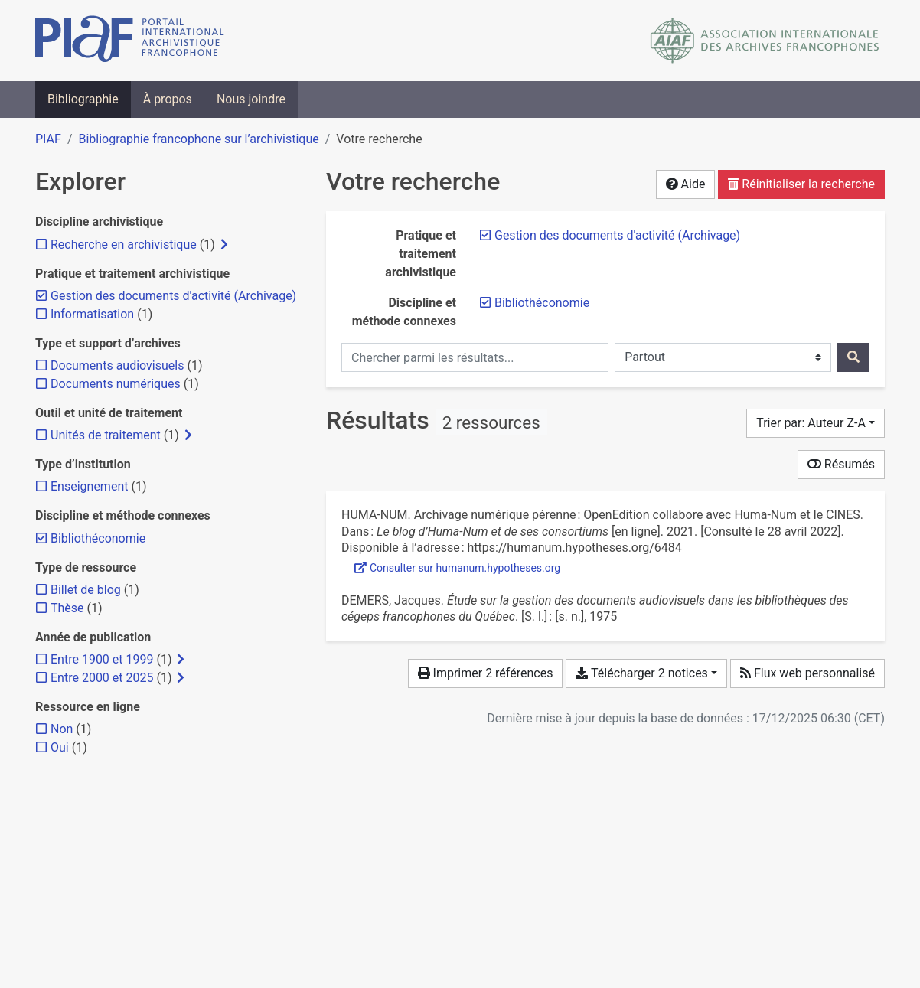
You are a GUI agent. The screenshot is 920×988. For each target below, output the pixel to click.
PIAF (48, 139)
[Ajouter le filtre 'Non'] (62, 729)
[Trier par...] (815, 423)
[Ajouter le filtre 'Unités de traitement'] (106, 435)
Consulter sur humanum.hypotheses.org (457, 568)
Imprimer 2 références (485, 673)
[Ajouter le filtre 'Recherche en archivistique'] (124, 244)
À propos (167, 99)
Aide (686, 184)
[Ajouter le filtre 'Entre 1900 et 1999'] (102, 659)
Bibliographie (83, 99)
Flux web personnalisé (807, 673)
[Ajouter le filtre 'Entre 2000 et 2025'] (102, 677)
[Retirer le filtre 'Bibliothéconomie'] (541, 302)
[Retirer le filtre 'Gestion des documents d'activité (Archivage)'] (617, 235)
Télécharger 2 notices (641, 673)
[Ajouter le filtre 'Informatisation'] (92, 314)
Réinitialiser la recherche (801, 184)
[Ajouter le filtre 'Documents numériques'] (116, 384)
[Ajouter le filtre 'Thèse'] (67, 608)
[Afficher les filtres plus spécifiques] (224, 245)
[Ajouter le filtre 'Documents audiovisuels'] (117, 365)
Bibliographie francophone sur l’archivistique (198, 139)
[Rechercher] (853, 357)
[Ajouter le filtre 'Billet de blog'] (86, 589)
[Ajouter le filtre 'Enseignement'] (89, 486)
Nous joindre (251, 99)
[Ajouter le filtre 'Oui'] (60, 747)
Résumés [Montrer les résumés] (841, 464)
